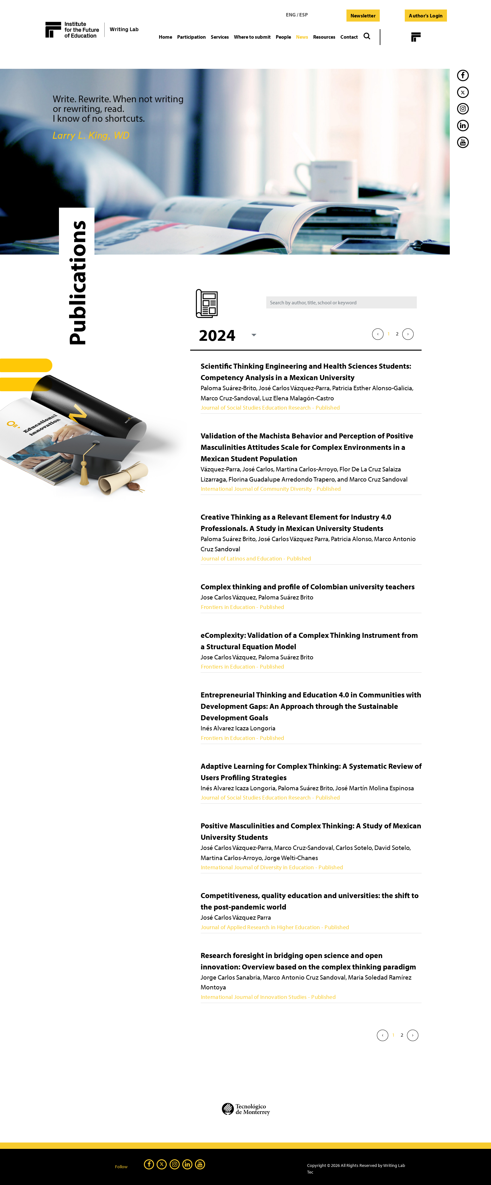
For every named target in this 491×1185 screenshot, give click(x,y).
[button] (191, 36)
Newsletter (363, 15)
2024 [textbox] (217, 334)
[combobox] (226, 334)
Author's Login (426, 15)
